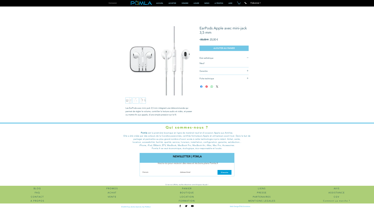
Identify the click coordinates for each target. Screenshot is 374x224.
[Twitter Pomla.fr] (186, 206)
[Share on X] (217, 86)
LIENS (262, 188)
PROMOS (112, 188)
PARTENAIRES (262, 196)
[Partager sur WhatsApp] (211, 86)
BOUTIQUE (187, 192)
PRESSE (262, 192)
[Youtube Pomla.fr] (192, 206)
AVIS (337, 188)
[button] (239, 2)
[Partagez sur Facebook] (201, 86)
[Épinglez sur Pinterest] (206, 86)
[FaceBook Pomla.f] (180, 206)
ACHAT (112, 192)
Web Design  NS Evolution (240, 206)
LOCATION (187, 196)
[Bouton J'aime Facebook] (213, 206)
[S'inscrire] (224, 172)
